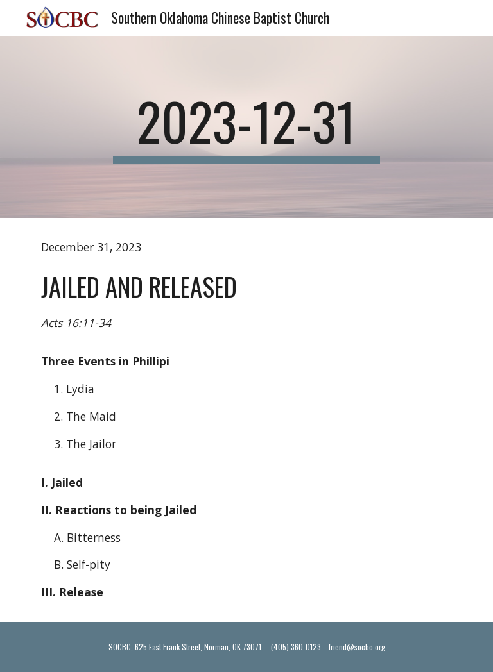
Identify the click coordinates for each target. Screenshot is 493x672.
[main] (246, 127)
